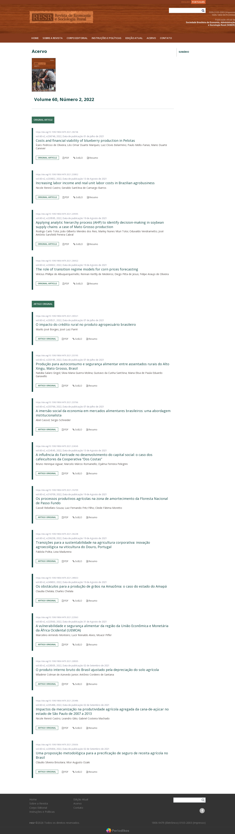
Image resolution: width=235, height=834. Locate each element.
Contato (166, 38)
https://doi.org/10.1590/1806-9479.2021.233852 (57, 174)
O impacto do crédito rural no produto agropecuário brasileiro (86, 324)
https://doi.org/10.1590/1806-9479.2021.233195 (57, 355)
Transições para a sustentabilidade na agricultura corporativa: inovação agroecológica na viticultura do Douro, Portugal (93, 544)
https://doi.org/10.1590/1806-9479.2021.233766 (57, 402)
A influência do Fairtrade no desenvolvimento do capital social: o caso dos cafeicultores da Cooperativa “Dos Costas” (94, 456)
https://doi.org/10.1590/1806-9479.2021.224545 (57, 446)
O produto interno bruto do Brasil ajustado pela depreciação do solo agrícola (97, 669)
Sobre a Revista (53, 38)
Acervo (151, 38)
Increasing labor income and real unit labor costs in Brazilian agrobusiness (95, 183)
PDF (66, 157)
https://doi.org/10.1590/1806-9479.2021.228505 (57, 661)
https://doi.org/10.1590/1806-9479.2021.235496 (57, 700)
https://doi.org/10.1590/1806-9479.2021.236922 (57, 260)
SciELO (78, 157)
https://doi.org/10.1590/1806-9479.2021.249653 (57, 578)
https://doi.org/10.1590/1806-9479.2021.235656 (57, 744)
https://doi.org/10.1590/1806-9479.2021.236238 (57, 534)
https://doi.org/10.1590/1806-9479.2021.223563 (57, 617)
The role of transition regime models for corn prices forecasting (87, 269)
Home (35, 38)
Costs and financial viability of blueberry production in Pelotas (85, 140)
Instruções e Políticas (106, 38)
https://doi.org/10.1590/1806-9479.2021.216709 (57, 490)
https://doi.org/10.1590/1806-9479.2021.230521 (57, 316)
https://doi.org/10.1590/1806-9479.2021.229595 (57, 214)
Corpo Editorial (77, 38)
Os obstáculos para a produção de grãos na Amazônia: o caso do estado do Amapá (101, 586)
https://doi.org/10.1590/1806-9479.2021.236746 (57, 132)
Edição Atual (134, 38)
